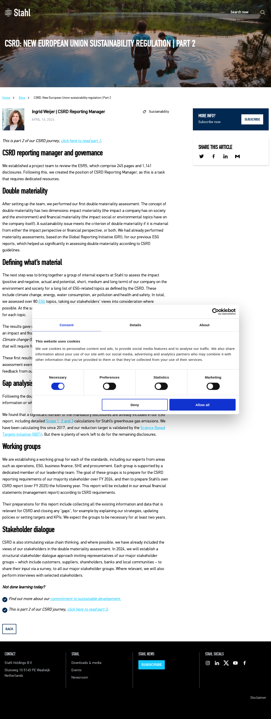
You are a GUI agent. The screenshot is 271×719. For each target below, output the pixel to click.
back (9, 629)
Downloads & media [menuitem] (86, 663)
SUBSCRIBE (252, 119)
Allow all (203, 405)
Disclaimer (258, 697)
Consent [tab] (67, 325)
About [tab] (205, 325)
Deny (135, 405)
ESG (41, 302)
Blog (22, 97)
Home (6, 97)
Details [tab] (135, 325)
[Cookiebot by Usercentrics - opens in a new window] (215, 311)
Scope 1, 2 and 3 (59, 421)
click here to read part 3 (87, 609)
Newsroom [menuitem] (79, 677)
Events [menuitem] (76, 670)
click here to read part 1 (81, 141)
